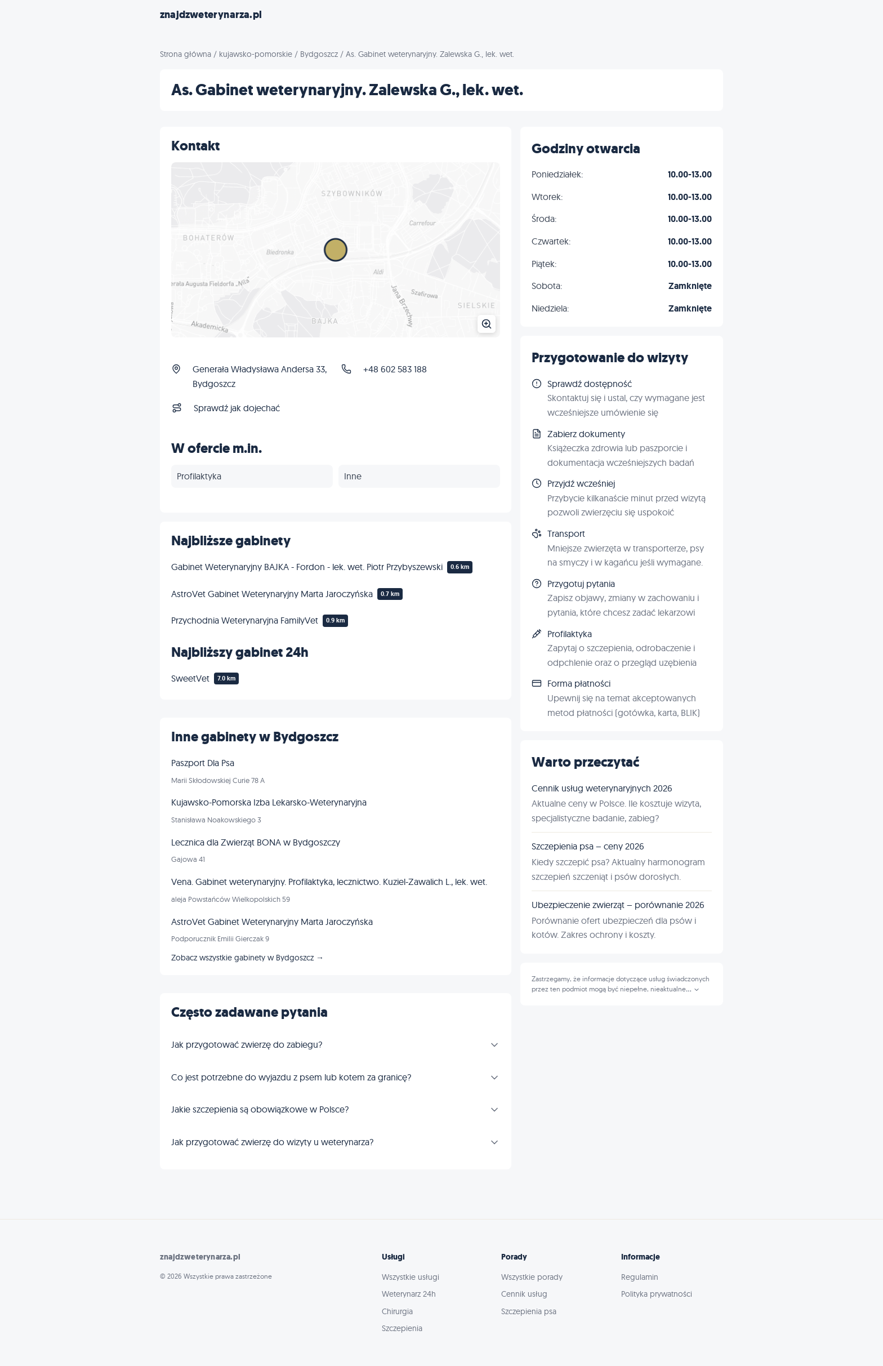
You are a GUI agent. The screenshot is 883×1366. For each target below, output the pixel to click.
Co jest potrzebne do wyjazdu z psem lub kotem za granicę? (291, 1077)
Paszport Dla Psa (202, 762)
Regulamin (639, 1277)
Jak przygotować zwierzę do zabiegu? (246, 1044)
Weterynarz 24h (409, 1294)
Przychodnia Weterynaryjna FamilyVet (244, 620)
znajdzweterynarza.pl (211, 14)
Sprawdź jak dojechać (237, 407)
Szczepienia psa (528, 1311)
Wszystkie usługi (410, 1277)
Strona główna (185, 54)
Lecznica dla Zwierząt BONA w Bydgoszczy (255, 842)
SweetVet (190, 678)
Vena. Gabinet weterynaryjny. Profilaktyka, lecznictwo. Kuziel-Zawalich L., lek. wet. (329, 881)
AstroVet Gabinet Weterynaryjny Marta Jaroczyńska (272, 593)
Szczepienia (402, 1328)
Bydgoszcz (319, 54)
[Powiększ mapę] (335, 249)
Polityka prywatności (656, 1294)
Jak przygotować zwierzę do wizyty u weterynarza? (272, 1141)
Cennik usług (524, 1294)
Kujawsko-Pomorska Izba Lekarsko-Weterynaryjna (269, 802)
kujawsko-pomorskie (255, 54)
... (693, 989)
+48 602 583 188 (395, 369)
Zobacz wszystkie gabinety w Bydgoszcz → (247, 958)
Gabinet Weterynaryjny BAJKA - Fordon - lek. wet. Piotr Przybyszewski (307, 566)
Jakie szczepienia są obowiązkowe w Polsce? (260, 1109)
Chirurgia (397, 1311)
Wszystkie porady (532, 1277)
